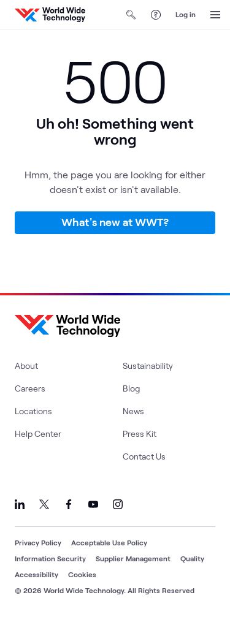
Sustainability (148, 365)
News (133, 411)
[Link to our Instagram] (118, 504)
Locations (33, 411)
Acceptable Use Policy (109, 542)
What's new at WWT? (115, 222)
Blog (131, 388)
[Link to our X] (44, 504)
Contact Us (144, 456)
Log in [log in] (185, 14)
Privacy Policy (38, 542)
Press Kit (139, 433)
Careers (30, 388)
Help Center (38, 433)
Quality (192, 558)
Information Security (50, 558)
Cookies (82, 574)
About (26, 365)
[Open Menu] (215, 15)
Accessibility (36, 574)
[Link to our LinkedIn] (20, 504)
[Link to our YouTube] (93, 504)
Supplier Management (133, 558)
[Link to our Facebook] (69, 504)
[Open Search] (131, 15)
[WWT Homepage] (50, 14)
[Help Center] (156, 15)
